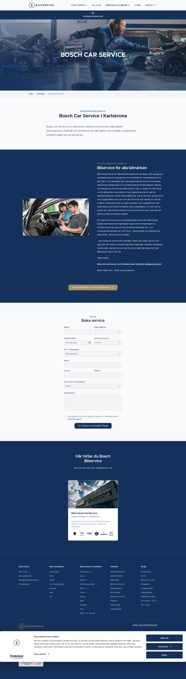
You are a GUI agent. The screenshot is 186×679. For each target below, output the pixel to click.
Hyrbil (138, 5)
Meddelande (69, 393)
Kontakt (151, 5)
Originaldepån (116, 609)
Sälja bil (96, 5)
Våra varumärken (56, 567)
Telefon (97, 371)
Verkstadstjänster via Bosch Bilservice (93, 287)
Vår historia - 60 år (148, 601)
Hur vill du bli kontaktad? (74, 382)
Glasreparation (116, 588)
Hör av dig (145, 605)
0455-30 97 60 (156, 638)
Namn (66, 361)
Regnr (66, 327)
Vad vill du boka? (101, 338)
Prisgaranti (145, 584)
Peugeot (52, 588)
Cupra (83, 592)
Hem (31, 94)
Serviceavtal (115, 592)
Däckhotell (114, 580)
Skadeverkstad (116, 576)
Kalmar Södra (139, 633)
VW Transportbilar (56, 584)
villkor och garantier (62, 645)
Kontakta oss (146, 572)
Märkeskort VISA (148, 580)
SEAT (83, 588)
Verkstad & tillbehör (117, 5)
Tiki (50, 597)
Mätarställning (100, 327)
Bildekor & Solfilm (117, 597)
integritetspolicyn (74, 419)
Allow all (164, 655)
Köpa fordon (79, 5)
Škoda (51, 580)
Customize (164, 664)
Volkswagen (54, 572)
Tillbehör (113, 601)
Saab (82, 601)
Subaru (83, 597)
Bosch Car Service (87, 613)
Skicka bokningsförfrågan (93, 425)
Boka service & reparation (91, 567)
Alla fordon (24, 572)
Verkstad (40, 94)
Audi (51, 576)
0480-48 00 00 (159, 633)
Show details (40, 671)
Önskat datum (70, 338)
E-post (67, 371)
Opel (51, 592)
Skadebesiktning (118, 572)
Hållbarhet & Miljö (148, 597)
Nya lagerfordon (26, 576)
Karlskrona (138, 638)
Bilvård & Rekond (117, 584)
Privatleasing (24, 584)
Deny (164, 672)
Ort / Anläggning (71, 349)
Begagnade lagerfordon (29, 580)
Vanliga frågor (146, 592)
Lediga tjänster (147, 588)
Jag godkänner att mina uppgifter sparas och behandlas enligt (92, 418)
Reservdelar (115, 605)
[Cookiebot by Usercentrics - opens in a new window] (16, 674)
